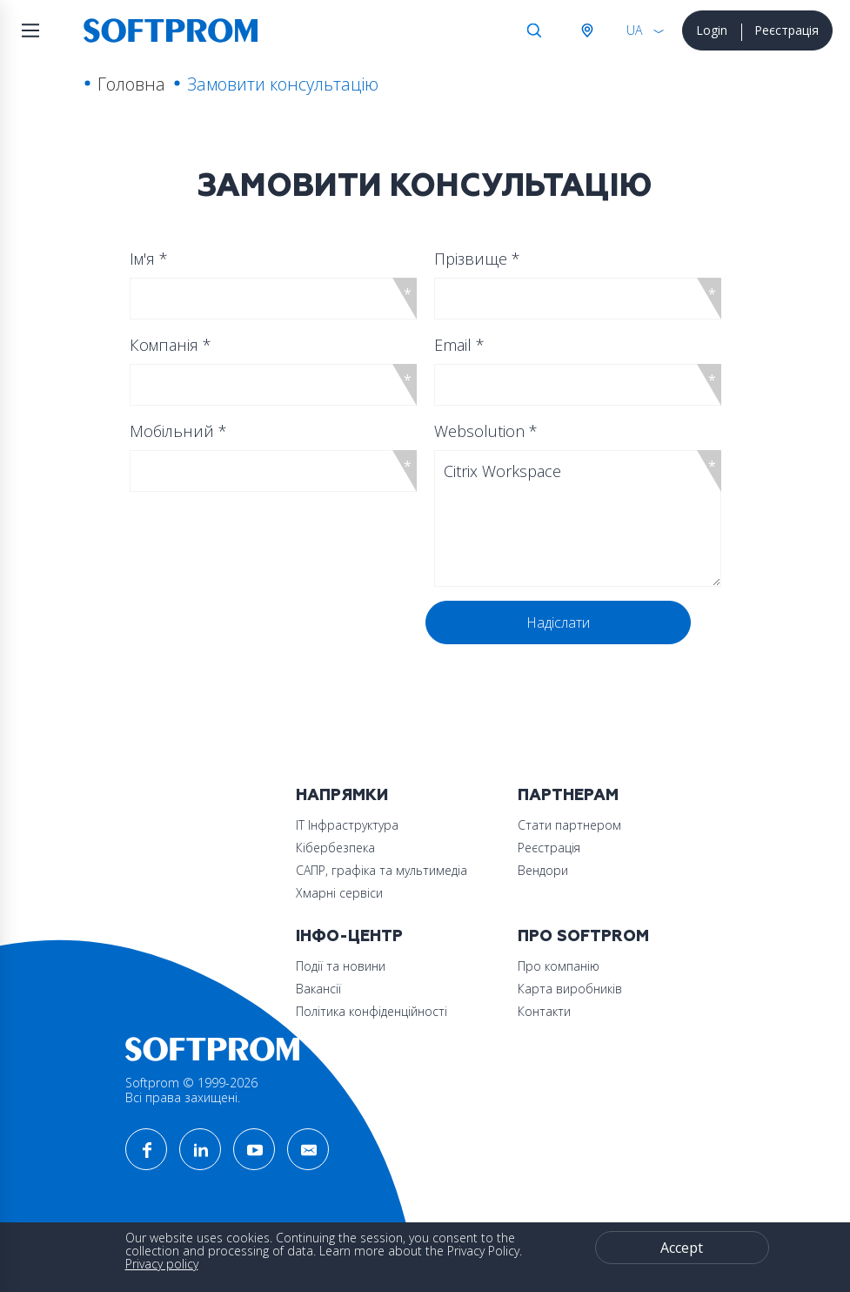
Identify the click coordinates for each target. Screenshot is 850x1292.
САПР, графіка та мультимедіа (381, 870)
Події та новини (340, 966)
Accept (681, 1247)
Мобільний (178, 431)
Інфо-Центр (349, 936)
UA (634, 30)
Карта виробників (570, 988)
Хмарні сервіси (339, 893)
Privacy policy (161, 1263)
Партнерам (568, 795)
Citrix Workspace (577, 518)
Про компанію (558, 966)
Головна (131, 84)
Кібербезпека (335, 847)
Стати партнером (569, 825)
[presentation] (266, 635)
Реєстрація (786, 30)
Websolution (486, 431)
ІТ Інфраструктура (347, 825)
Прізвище (477, 258)
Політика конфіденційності (371, 1011)
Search (534, 30)
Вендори (543, 870)
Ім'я (149, 258)
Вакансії (318, 988)
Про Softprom (583, 936)
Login (711, 30)
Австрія (586, 30)
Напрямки (342, 795)
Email (459, 344)
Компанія (170, 344)
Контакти (544, 1011)
